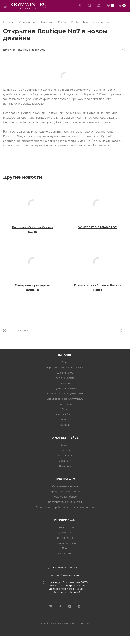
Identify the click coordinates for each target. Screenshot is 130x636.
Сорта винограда (65, 542)
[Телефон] (80, 6)
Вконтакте (51, 606)
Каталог (65, 354)
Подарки (65, 383)
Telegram (60, 606)
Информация (65, 519)
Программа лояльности (65, 491)
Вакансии (65, 460)
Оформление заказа (65, 486)
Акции (65, 445)
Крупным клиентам (65, 388)
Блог (65, 548)
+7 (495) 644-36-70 (65, 567)
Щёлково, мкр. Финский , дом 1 (67, 588)
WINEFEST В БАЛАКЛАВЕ (97, 227)
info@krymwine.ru (68, 574)
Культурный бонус (65, 496)
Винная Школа (65, 527)
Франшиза (65, 455)
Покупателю (65, 478)
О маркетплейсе (65, 437)
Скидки (65, 424)
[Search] (89, 6)
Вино (65, 362)
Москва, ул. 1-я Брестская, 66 (67, 585)
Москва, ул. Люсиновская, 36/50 (68, 582)
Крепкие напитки (65, 377)
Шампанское (65, 372)
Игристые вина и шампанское (65, 367)
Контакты (65, 465)
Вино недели (65, 403)
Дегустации (65, 532)
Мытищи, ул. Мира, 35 (67, 591)
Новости (65, 450)
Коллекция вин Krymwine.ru (65, 393)
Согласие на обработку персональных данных (65, 507)
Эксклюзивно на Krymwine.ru (65, 398)
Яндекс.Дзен (70, 606)
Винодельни (65, 537)
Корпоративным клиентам (65, 501)
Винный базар (65, 414)
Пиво (65, 409)
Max (79, 606)
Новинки (65, 419)
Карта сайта (65, 553)
